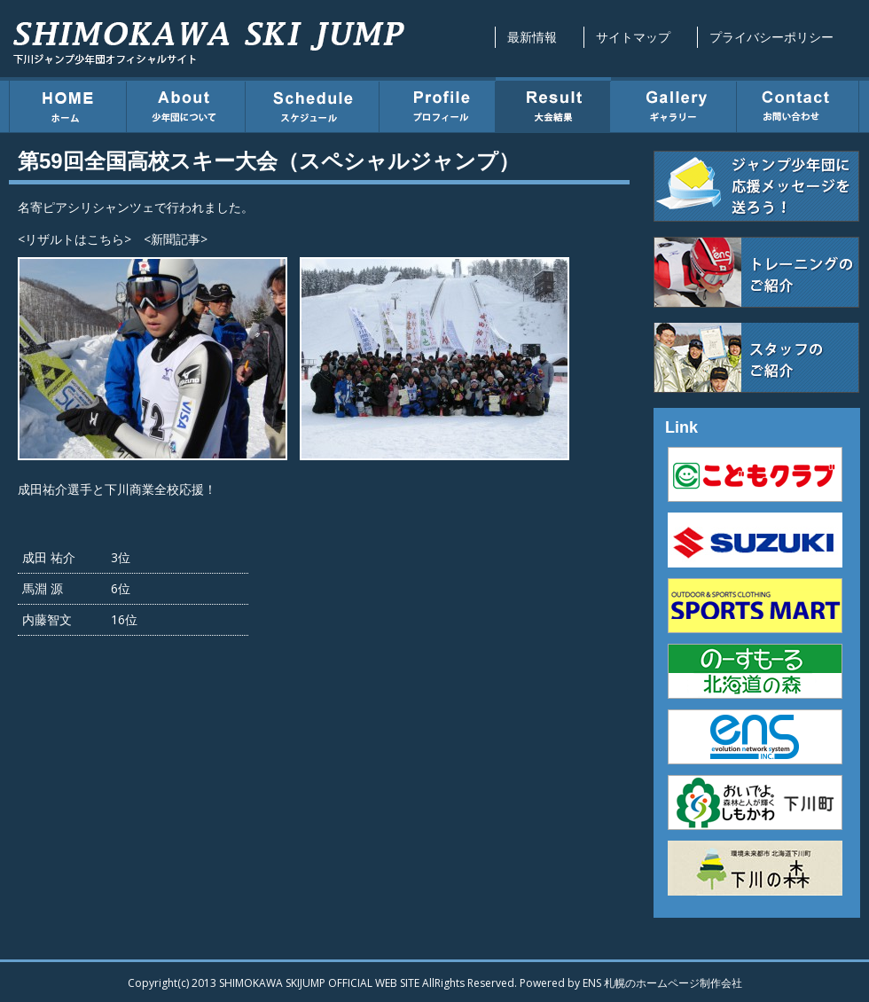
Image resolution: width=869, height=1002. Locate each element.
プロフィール (438, 104)
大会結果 (553, 104)
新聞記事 (175, 239)
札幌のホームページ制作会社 (673, 982)
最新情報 (532, 36)
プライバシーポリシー (771, 36)
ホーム (68, 104)
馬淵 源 (42, 588)
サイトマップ (633, 36)
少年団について (186, 104)
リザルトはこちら (74, 239)
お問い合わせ (798, 104)
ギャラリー (674, 104)
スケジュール (313, 104)
